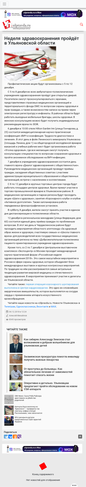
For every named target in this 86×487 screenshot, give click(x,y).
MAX (53, 306)
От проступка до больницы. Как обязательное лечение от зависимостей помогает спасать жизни (48, 372)
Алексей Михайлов (18, 315)
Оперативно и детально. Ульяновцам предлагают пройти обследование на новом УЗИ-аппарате (50, 386)
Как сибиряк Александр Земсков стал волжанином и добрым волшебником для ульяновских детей (49, 342)
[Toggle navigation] (4, 4)
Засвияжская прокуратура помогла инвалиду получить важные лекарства (51, 358)
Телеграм (9, 306)
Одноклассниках (26, 306)
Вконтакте (42, 306)
